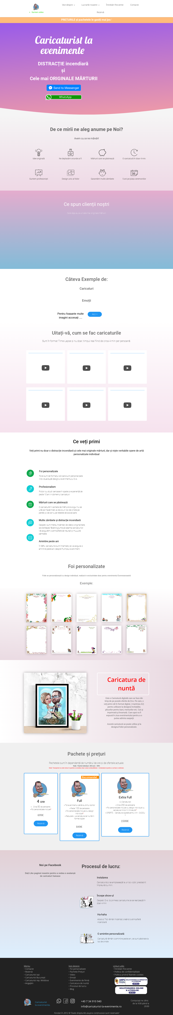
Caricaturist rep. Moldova (37, 975)
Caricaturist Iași (32, 969)
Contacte (29, 964)
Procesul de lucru (78, 981)
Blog (72, 984)
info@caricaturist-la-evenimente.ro (101, 1001)
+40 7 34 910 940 (91, 996)
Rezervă (40, 818)
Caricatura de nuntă (79, 978)
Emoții (73, 972)
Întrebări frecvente (123, 964)
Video (72, 969)
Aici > (94, 309)
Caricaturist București (35, 972)
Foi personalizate (78, 964)
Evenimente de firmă (79, 975)
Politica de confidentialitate (127, 966)
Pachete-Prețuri (77, 966)
